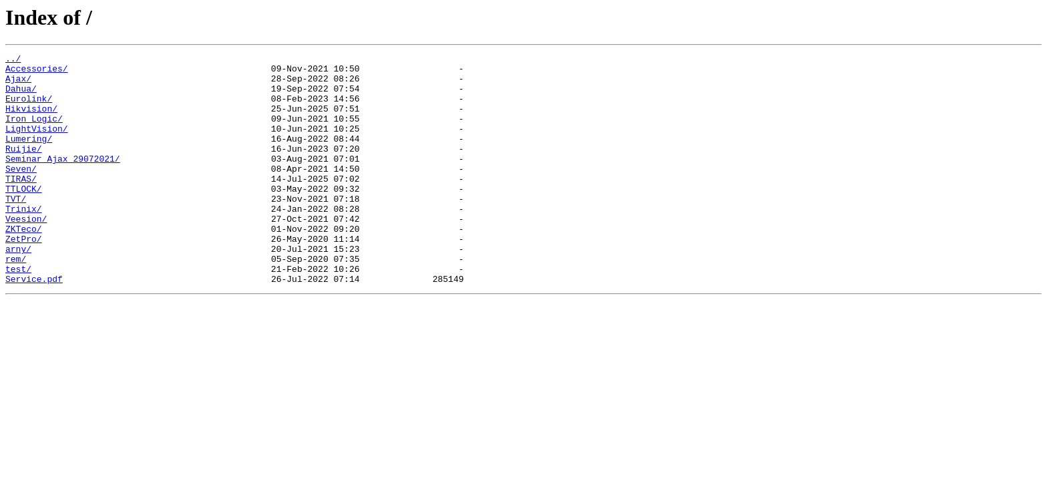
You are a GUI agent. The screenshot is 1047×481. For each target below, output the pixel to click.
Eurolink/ (28, 108)
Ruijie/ (23, 168)
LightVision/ (36, 144)
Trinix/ (23, 240)
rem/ (15, 301)
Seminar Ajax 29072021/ (62, 180)
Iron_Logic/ (34, 132)
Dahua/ (21, 96)
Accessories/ (36, 72)
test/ (18, 313)
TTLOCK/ (23, 216)
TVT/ (15, 228)
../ (13, 60)
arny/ (18, 289)
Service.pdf (34, 325)
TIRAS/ (21, 204)
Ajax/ (18, 84)
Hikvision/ (31, 120)
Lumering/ (28, 156)
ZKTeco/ (23, 265)
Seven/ (21, 192)
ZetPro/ (23, 277)
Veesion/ (26, 253)
